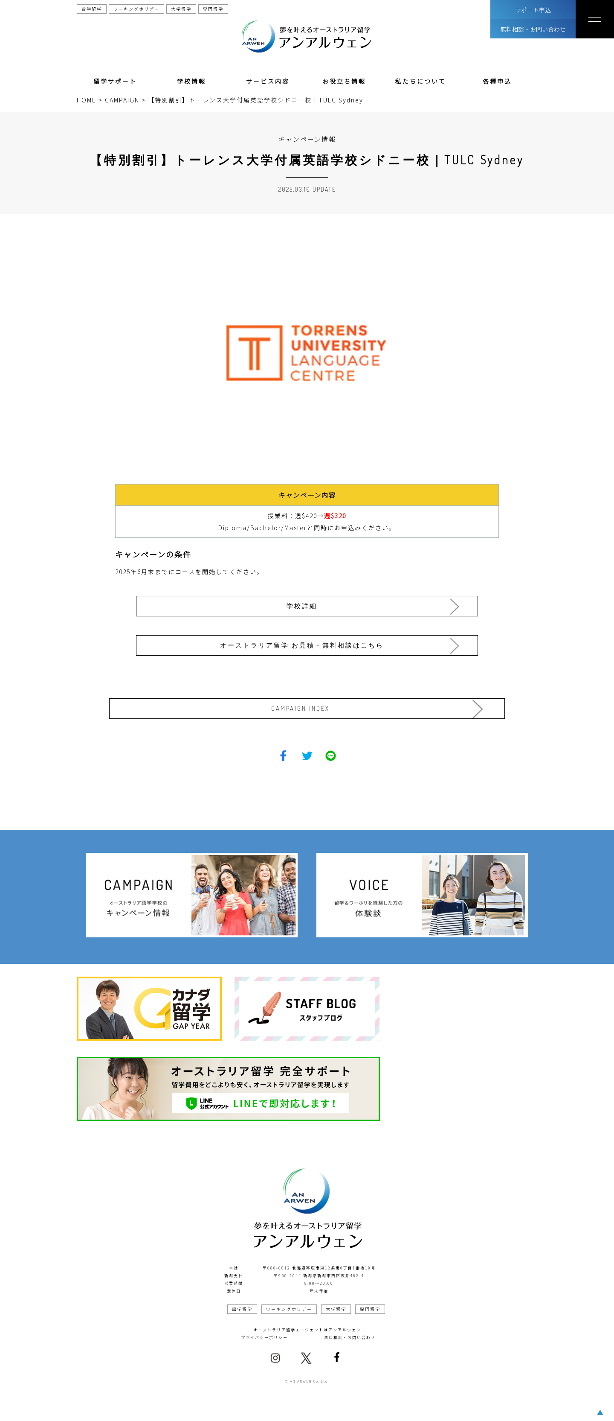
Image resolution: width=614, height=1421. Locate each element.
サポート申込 (533, 10)
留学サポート (115, 81)
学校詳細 (304, 605)
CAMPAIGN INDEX (304, 705)
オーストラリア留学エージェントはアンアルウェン (307, 1327)
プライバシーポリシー (264, 1334)
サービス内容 (268, 81)
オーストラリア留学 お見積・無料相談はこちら (304, 642)
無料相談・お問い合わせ (533, 29)
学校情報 (191, 81)
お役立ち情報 (344, 81)
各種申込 (497, 81)
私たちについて (420, 81)
